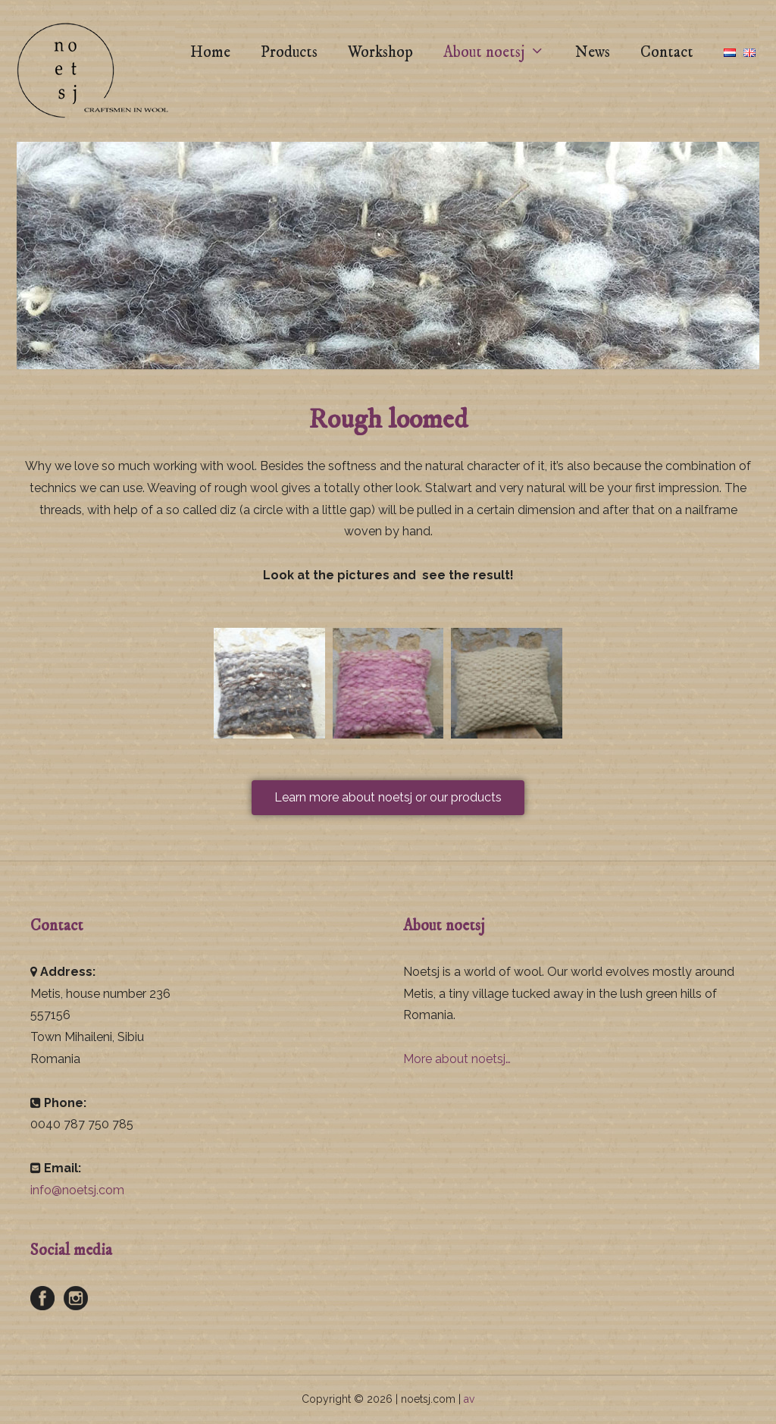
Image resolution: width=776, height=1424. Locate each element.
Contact (666, 52)
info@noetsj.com (77, 1190)
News (592, 52)
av (469, 1399)
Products (289, 52)
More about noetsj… (457, 1059)
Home (210, 52)
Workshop (380, 52)
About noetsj (501, 53)
